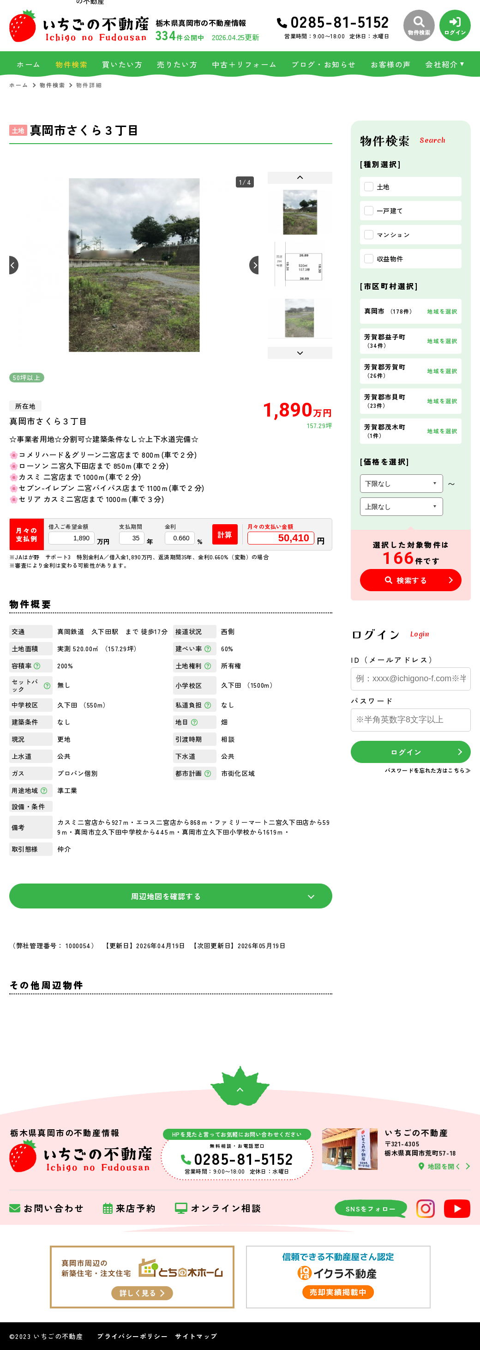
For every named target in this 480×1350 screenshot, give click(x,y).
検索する (406, 580)
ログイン (405, 751)
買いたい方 (122, 64)
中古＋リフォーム (244, 64)
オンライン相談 (218, 1209)
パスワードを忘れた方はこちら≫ (428, 770)
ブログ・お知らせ (323, 64)
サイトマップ (196, 1336)
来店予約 (129, 1209)
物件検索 (71, 64)
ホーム (29, 64)
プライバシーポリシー (132, 1336)
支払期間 (130, 526)
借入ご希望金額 (68, 526)
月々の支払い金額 (270, 526)
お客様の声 (391, 64)
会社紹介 (442, 64)
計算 (225, 534)
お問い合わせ (46, 1209)
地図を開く (440, 1166)
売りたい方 (177, 64)
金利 (170, 526)
